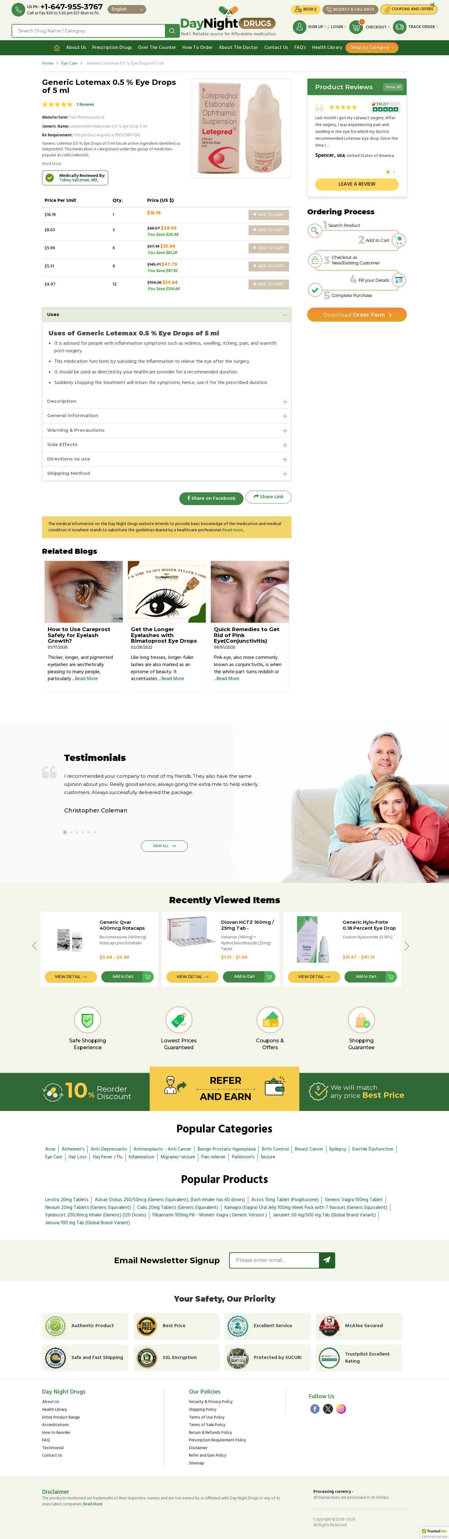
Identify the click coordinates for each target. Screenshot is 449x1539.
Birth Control (275, 1147)
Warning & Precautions (78, 430)
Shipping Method (70, 475)
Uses (53, 313)
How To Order (197, 46)
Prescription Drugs (112, 46)
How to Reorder (56, 1431)
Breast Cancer (309, 1147)
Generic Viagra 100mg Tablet (354, 1198)
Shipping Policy (202, 1408)
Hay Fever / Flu (108, 1155)
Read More (51, 162)
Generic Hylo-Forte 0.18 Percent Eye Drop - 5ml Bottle (369, 926)
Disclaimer (198, 1446)
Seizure (268, 1155)
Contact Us (276, 46)
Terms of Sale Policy (207, 1423)
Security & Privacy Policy (211, 1400)
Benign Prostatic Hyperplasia (227, 1147)
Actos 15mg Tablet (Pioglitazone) (285, 1198)
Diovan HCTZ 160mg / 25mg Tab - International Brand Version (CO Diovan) (247, 929)
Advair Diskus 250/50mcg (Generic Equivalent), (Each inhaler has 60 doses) (170, 1198)
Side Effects (63, 445)
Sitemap (196, 1462)
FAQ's (300, 46)
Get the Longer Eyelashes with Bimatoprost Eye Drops (164, 633)
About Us (76, 46)
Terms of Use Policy (206, 1416)
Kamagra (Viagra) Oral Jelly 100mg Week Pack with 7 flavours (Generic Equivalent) (305, 1206)
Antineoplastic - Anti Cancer (162, 1147)
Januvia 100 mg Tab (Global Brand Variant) (87, 1221)
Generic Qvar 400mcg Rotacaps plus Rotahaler (122, 926)
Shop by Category (370, 46)
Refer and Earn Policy (207, 1454)
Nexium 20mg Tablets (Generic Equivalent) (88, 1206)
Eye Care (69, 61)
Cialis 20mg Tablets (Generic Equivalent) (177, 1206)
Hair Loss (78, 1155)
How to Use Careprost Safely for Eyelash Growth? (79, 633)
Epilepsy (338, 1147)
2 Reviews (85, 103)
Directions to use (70, 460)
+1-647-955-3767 (72, 7)
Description (62, 400)
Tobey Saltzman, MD (78, 178)
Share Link (268, 498)
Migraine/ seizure (178, 1155)
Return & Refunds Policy (210, 1431)
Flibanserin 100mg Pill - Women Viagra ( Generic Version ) (209, 1213)
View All (393, 85)
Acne (50, 1147)
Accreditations (55, 1423)
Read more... (233, 528)
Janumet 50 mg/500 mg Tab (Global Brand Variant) (324, 1213)
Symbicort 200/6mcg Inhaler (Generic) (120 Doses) (95, 1213)
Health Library (327, 46)
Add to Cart (268, 213)
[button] (434, 1533)
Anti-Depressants (109, 1147)
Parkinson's (243, 1155)
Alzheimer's (73, 1147)
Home (48, 61)
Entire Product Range (61, 1416)
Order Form (354, 313)
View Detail (67, 974)
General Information (74, 415)
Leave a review (357, 183)
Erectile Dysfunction (372, 1147)
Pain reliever (213, 1155)
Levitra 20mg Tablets (67, 1198)
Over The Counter (157, 46)
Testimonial (53, 1446)
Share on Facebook (209, 498)
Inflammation (141, 1155)
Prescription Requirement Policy (217, 1439)
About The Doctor (238, 46)
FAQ (46, 1439)
